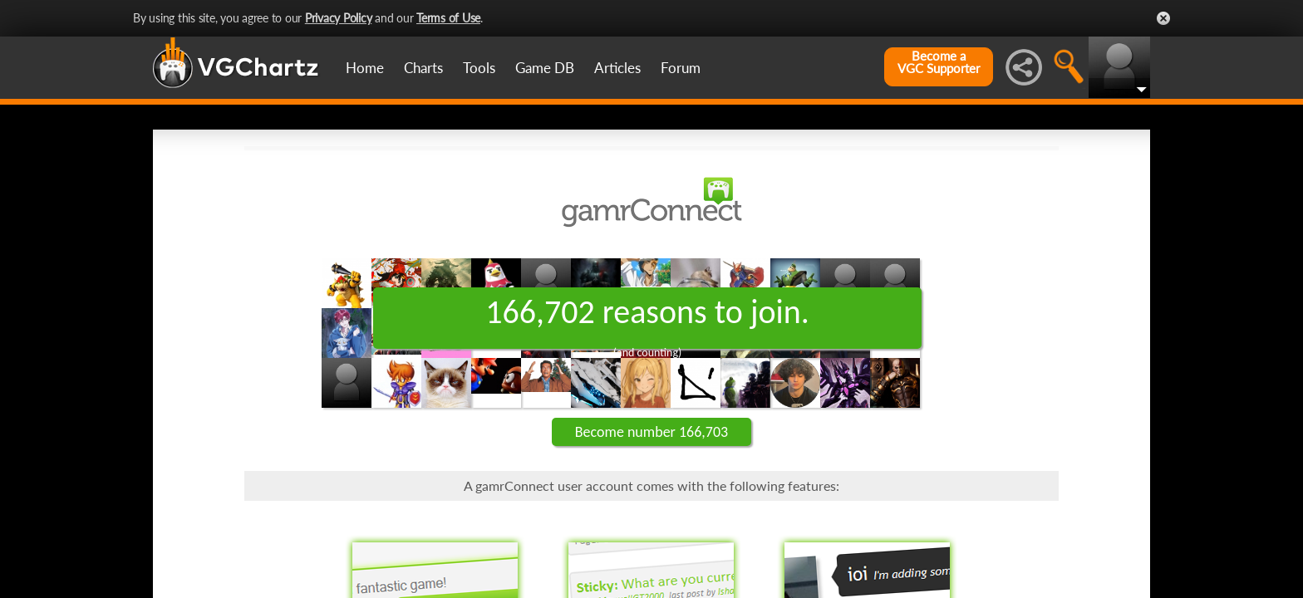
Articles (617, 67)
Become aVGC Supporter (938, 62)
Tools (479, 67)
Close (1163, 18)
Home (365, 67)
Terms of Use (448, 18)
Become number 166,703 (651, 432)
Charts (423, 67)
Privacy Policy (338, 18)
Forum (681, 67)
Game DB (544, 67)
